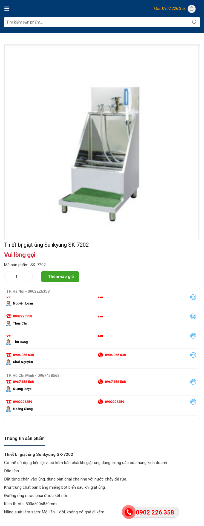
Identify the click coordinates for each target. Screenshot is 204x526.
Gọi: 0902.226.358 (170, 8)
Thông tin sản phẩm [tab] (24, 463)
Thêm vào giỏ (61, 301)
